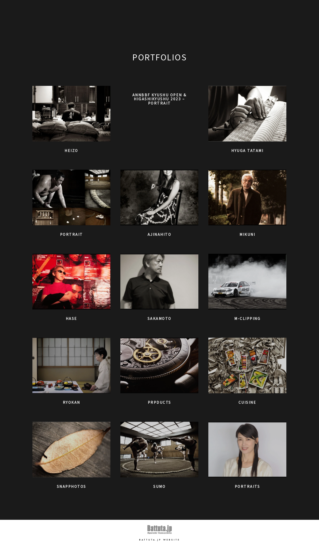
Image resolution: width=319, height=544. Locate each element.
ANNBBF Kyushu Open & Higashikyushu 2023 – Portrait (159, 99)
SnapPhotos (71, 486)
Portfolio (251, 12)
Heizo (71, 150)
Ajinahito (159, 234)
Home (229, 12)
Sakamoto (159, 318)
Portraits (247, 486)
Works (273, 12)
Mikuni (247, 234)
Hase (71, 318)
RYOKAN (71, 402)
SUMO (159, 486)
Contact (295, 12)
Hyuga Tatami (247, 150)
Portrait (71, 234)
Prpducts (159, 402)
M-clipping (247, 318)
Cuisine (247, 402)
